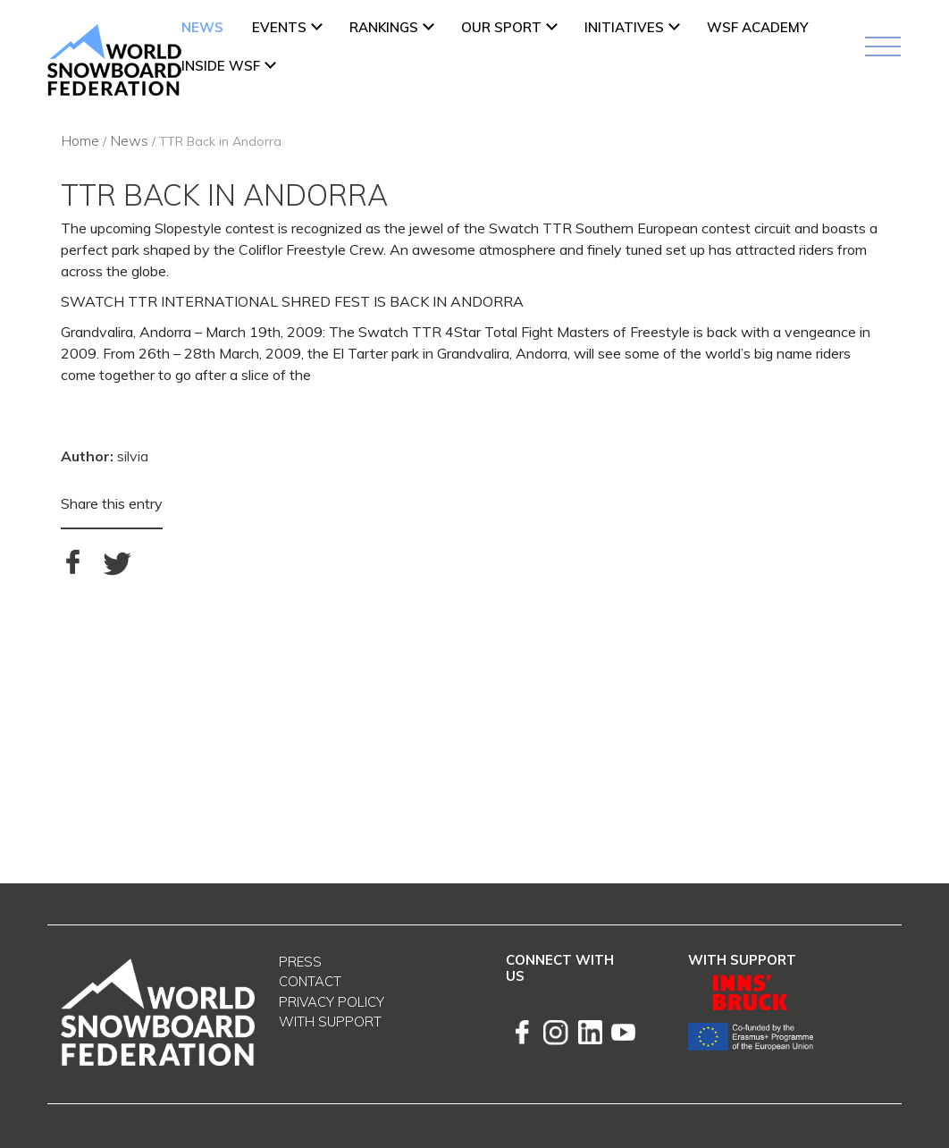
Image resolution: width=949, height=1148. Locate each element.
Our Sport (501, 27)
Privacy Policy (331, 1001)
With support (330, 1021)
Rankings (383, 27)
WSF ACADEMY (757, 27)
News (202, 27)
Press (300, 961)
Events (279, 27)
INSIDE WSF (220, 65)
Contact (310, 981)
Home (80, 140)
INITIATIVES (624, 27)
